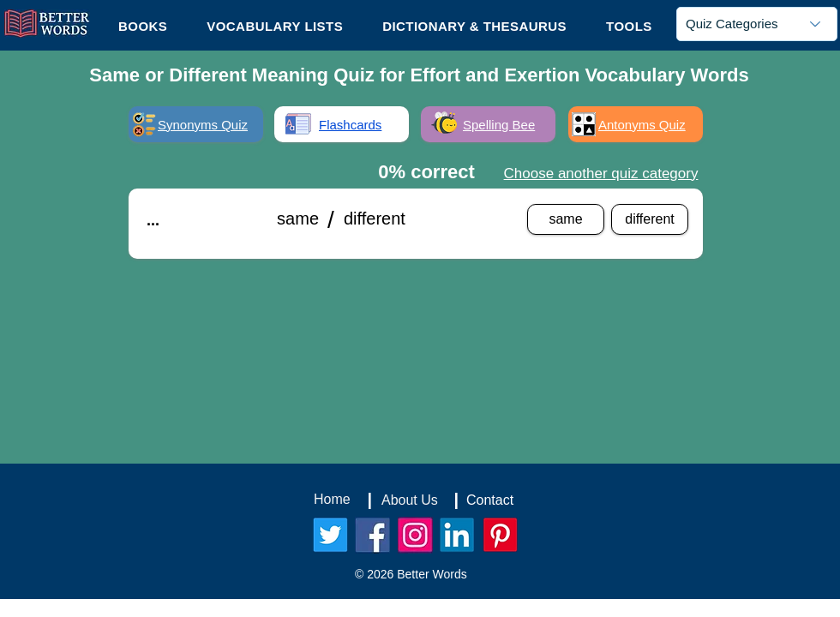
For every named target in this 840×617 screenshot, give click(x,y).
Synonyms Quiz (203, 124)
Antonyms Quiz (642, 124)
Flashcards (350, 124)
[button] (629, 25)
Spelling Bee (499, 124)
